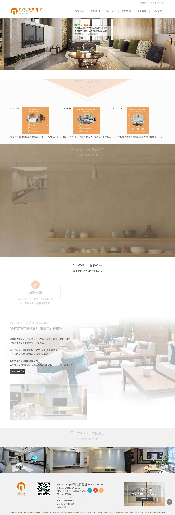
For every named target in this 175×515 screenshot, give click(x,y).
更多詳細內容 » (17, 371)
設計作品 (111, 11)
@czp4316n (70, 504)
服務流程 (126, 11)
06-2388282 (67, 494)
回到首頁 (143, 3)
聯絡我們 (160, 3)
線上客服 (142, 11)
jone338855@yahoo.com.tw (76, 500)
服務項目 (95, 11)
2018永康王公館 (19, 204)
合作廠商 (157, 11)
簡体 (152, 3)
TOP (169, 502)
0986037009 (67, 497)
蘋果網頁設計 (62, 507)
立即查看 (15, 208)
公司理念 (80, 11)
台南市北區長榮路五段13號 (74, 491)
